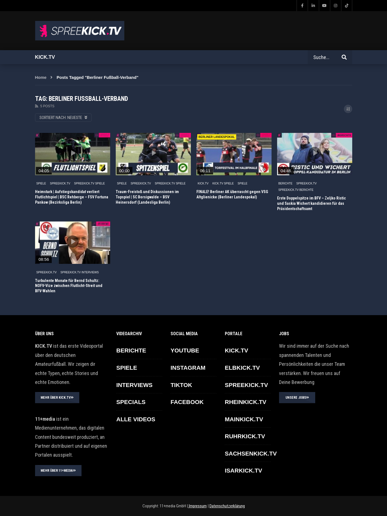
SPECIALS (131, 402)
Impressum (197, 505)
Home (41, 77)
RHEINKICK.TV (245, 402)
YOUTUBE (185, 350)
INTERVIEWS (134, 385)
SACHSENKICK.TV (251, 453)
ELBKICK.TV (242, 367)
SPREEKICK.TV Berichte (296, 189)
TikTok (181, 385)
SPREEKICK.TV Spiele (89, 183)
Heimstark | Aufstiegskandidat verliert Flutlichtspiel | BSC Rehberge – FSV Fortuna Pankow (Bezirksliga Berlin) (71, 197)
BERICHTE (285, 183)
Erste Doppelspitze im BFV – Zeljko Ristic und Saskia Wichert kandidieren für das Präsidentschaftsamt (311, 203)
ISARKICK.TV (243, 470)
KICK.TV (203, 183)
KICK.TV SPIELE (223, 183)
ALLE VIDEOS (135, 419)
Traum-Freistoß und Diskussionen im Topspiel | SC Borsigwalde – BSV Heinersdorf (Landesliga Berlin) (147, 197)
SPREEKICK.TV (60, 183)
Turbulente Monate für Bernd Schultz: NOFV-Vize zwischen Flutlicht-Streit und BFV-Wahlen (68, 285)
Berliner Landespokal (217, 136)
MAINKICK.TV (244, 419)
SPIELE (41, 183)
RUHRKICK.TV (245, 436)
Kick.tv (45, 57)
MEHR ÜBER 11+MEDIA (58, 471)
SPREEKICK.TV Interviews (79, 272)
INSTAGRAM (188, 367)
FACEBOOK (187, 402)
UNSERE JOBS (297, 398)
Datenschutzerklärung (227, 505)
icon (72, 153)
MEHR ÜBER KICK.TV (57, 398)
